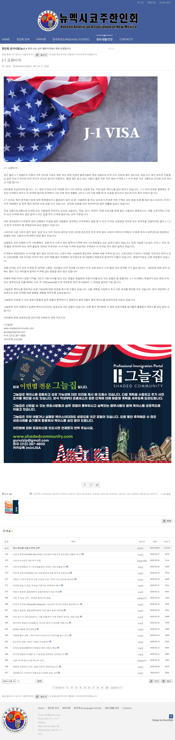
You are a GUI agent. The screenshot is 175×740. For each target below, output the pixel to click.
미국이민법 (46, 494)
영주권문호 (86, 494)
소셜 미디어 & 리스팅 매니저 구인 (28, 660)
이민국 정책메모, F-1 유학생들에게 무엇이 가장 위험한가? (39, 566)
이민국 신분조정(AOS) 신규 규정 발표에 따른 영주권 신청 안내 (41, 573)
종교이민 (113, 494)
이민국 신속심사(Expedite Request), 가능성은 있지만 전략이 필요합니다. (46, 604)
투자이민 (104, 494)
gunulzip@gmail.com (14, 332)
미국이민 (36, 494)
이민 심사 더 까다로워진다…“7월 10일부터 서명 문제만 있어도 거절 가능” (46, 616)
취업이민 (96, 494)
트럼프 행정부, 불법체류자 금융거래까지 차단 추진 (36, 591)
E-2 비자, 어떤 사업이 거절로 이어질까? (31, 641)
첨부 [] (7, 494)
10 (107, 688)
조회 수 (167, 541)
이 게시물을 (166, 494)
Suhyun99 (142, 560)
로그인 (140, 3)
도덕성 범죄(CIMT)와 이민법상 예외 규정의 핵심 (35, 647)
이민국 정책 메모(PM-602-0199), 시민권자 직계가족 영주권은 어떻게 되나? (47, 554)
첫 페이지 (58, 688)
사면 (128, 494)
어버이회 (41, 39)
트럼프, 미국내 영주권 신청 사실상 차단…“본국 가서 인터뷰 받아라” (43, 579)
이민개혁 (55, 494)
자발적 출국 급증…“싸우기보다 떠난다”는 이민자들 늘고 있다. (41, 635)
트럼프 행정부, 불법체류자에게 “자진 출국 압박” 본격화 (38, 610)
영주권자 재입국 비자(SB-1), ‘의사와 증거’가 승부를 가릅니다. (41, 623)
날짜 (155, 541)
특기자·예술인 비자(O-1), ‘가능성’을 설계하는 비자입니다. (39, 654)
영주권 (71, 494)
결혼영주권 (144, 494)
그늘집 (8, 66)
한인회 (140, 548)
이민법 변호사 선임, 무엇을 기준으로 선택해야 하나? (37, 585)
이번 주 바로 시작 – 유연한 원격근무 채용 (32, 598)
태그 (166, 681)
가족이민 (121, 494)
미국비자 (64, 494)
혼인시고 (154, 494)
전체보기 (12, 20)
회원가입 (151, 3)
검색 (39, 681)
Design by (162, 720)
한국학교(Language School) (71, 39)
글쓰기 (41, 55)
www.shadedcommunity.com (19, 328)
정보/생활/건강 (104, 38)
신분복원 (135, 494)
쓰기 (154, 681)
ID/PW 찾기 (165, 3)
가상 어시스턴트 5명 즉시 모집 (27, 560)
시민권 (78, 494)
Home (6, 39)
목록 (166, 521)
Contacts (126, 39)
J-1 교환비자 (12, 60)
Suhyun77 (142, 598)
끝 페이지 (116, 688)
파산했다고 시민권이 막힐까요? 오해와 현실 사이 (35, 672)
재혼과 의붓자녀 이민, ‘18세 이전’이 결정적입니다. (36, 666)
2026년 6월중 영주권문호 (24, 629)
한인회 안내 (23, 39)
